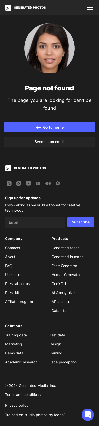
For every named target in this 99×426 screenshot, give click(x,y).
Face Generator (64, 265)
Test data (57, 335)
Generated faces (65, 247)
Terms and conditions (23, 394)
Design (55, 344)
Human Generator (66, 274)
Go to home (49, 127)
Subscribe (81, 222)
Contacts (12, 247)
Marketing (13, 344)
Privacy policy (16, 405)
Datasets (59, 310)
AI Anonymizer (64, 292)
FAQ (8, 265)
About (10, 256)
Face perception (63, 362)
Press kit (12, 292)
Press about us (17, 283)
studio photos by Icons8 (45, 415)
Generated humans (67, 256)
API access (61, 301)
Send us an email (50, 141)
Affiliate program (19, 301)
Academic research (21, 362)
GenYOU (59, 283)
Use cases (13, 274)
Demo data (14, 353)
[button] (88, 415)
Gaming (56, 353)
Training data (16, 335)
